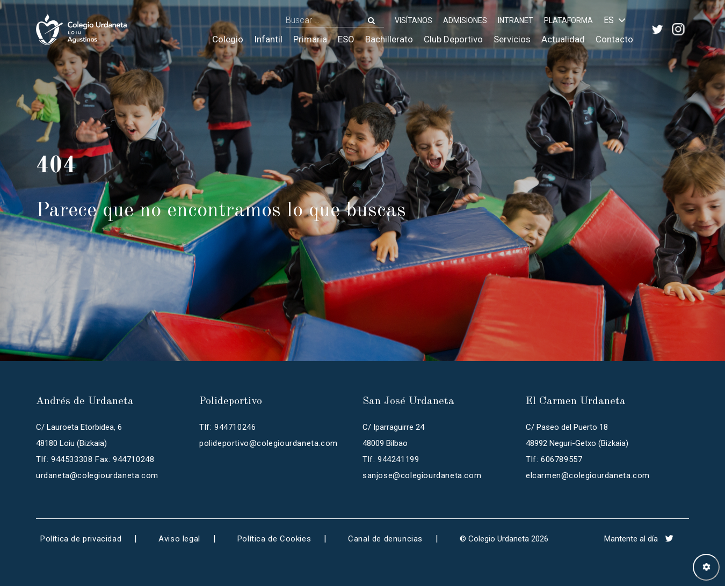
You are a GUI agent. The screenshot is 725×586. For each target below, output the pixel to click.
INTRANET (515, 20)
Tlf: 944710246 (227, 427)
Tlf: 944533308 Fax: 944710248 (95, 459)
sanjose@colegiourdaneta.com (422, 475)
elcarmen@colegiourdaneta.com (588, 475)
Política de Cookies (274, 539)
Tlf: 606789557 (554, 459)
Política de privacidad (80, 539)
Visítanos (413, 20)
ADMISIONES (465, 20)
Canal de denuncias (385, 539)
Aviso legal (179, 539)
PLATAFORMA (568, 20)
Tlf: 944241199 (391, 459)
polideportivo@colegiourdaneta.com (268, 443)
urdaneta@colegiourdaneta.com (97, 475)
